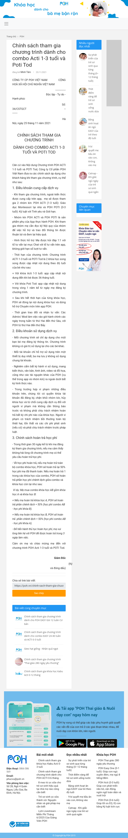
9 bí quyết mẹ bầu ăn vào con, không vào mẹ (78, 799)
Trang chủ (11, 36)
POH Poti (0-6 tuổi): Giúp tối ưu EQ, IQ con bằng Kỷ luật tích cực (108, 803)
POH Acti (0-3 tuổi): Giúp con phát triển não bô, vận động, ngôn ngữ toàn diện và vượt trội (108, 788)
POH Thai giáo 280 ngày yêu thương (107, 761)
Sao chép (46, 591)
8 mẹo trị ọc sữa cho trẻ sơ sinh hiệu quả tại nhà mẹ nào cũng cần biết (48, 787)
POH (22, 36)
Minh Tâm (25, 72)
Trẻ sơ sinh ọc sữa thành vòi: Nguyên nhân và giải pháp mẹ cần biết (48, 801)
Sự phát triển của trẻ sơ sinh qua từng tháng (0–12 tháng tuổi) (78, 764)
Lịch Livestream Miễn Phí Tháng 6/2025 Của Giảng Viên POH (46, 815)
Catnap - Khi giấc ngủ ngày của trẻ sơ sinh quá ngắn (77, 810)
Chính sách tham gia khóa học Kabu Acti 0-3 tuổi (48, 763)
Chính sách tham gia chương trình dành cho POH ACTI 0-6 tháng (49, 774)
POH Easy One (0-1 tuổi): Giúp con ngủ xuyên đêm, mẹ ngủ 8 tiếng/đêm (108, 772)
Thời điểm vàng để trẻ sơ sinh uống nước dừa (78, 777)
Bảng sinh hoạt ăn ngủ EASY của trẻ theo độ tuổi (78, 788)
